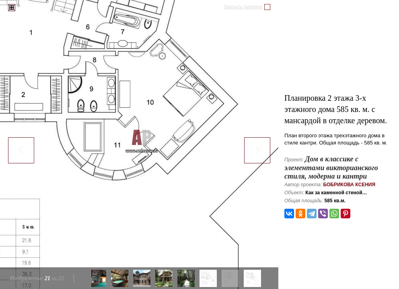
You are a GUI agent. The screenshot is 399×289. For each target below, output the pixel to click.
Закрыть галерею (243, 7)
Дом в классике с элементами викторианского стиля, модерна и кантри (331, 167)
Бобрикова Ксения (349, 184)
